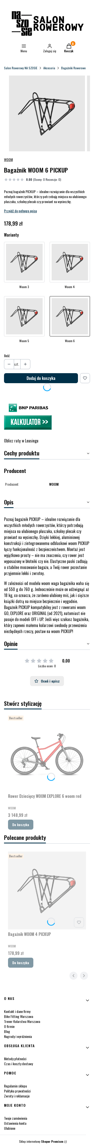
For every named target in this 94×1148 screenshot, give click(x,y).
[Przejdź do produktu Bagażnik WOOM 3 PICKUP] (24, 266)
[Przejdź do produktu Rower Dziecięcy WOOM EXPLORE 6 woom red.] (47, 752)
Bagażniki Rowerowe (73, 68)
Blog (7, 1031)
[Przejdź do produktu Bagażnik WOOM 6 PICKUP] (70, 320)
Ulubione (9, 1128)
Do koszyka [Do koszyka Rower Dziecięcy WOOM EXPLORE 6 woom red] (20, 824)
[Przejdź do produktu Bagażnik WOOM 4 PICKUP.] (47, 890)
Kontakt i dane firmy (17, 1011)
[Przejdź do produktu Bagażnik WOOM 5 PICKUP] (24, 320)
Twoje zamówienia (15, 1118)
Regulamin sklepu (15, 1085)
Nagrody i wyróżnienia (18, 1036)
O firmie (9, 1026)
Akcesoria (49, 68)
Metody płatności (15, 1058)
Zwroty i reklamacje (17, 1095)
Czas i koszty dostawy (18, 1063)
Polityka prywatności (17, 1090)
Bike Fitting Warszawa (18, 1016)
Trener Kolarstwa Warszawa (22, 1021)
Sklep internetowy (41, 1141)
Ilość (7, 355)
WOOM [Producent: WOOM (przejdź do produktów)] (8, 159)
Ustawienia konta (15, 1123)
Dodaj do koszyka (41, 378)
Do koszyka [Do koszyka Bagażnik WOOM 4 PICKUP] (20, 962)
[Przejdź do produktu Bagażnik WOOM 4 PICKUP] (70, 266)
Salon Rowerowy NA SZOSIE (20, 68)
